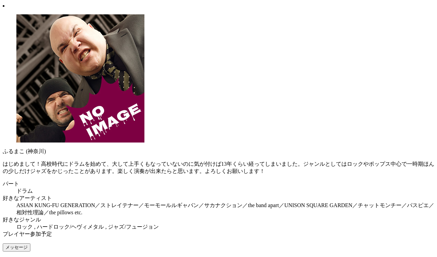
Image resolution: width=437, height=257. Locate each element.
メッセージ (16, 247)
